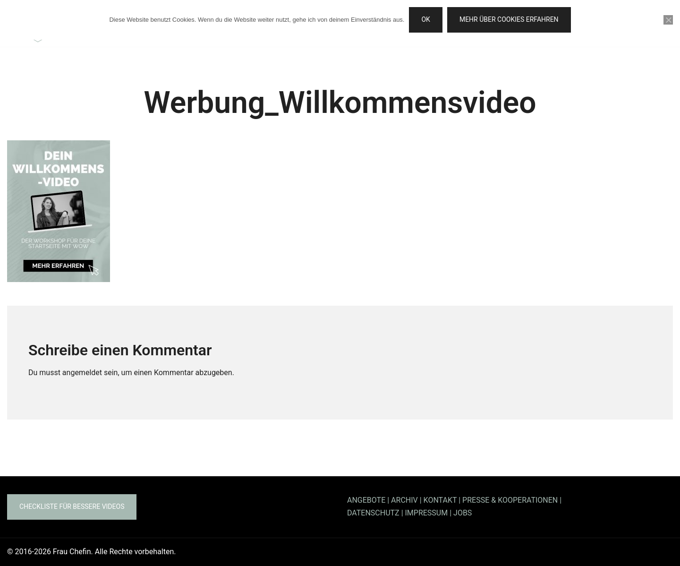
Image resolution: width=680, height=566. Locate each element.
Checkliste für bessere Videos (71, 506)
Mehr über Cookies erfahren (509, 19)
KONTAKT (440, 500)
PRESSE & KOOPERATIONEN (510, 500)
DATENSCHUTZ (373, 512)
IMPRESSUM (426, 512)
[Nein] (668, 20)
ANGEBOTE (366, 500)
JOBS (462, 512)
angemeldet (82, 372)
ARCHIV (404, 500)
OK (425, 19)
